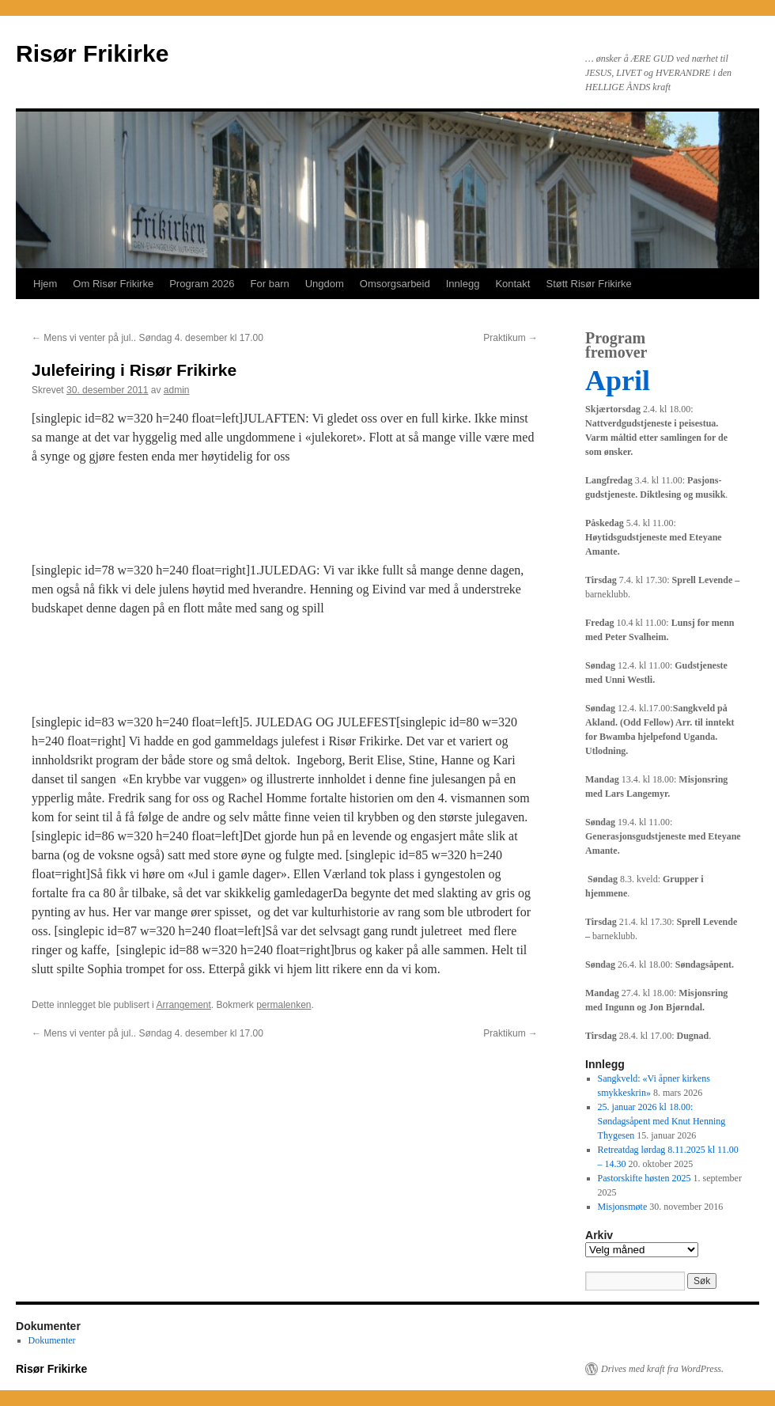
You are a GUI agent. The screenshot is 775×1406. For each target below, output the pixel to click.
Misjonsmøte (623, 1206)
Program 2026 (201, 284)
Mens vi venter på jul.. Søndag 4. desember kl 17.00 (147, 337)
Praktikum (510, 337)
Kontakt (512, 284)
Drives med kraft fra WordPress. (662, 1368)
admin (177, 390)
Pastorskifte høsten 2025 (644, 1178)
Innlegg (463, 284)
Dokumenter (52, 1340)
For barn (270, 284)
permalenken (283, 1004)
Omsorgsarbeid (395, 284)
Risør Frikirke (92, 53)
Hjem (45, 284)
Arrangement (183, 1004)
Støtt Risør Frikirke (588, 284)
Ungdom (324, 284)
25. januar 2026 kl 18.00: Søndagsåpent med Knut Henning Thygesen (662, 1121)
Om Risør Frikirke (113, 284)
